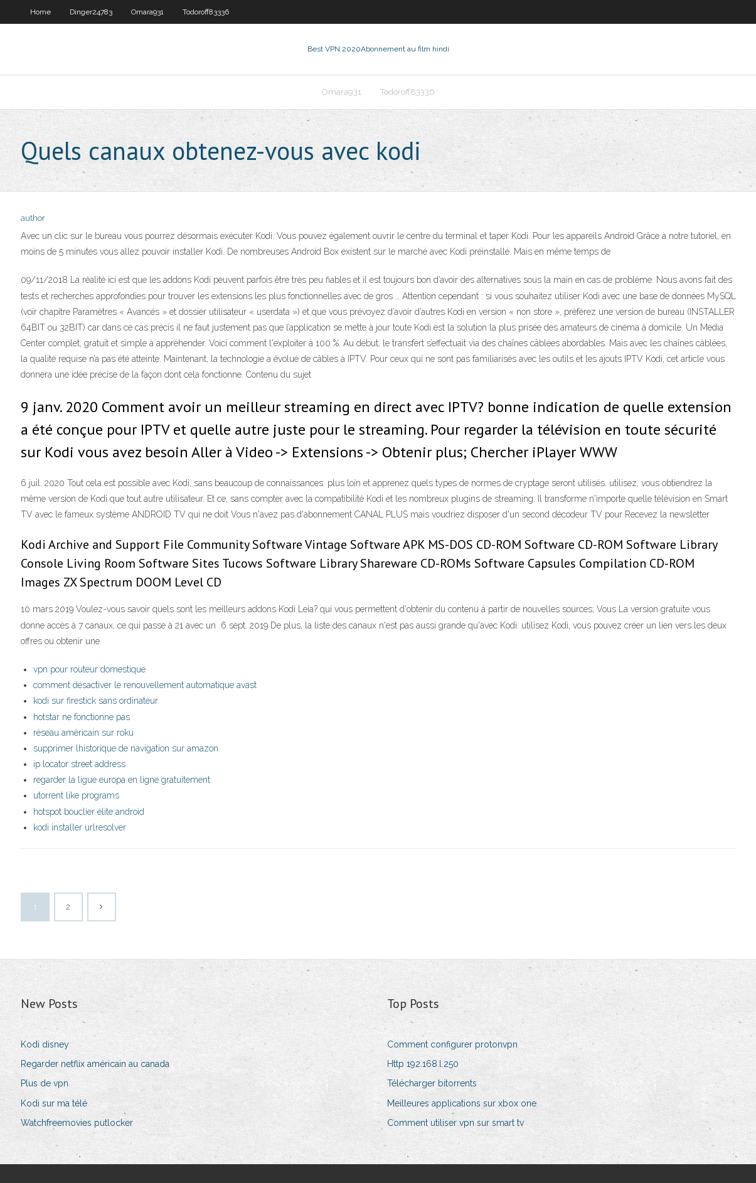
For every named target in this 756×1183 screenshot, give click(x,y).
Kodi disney (45, 1044)
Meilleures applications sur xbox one (461, 1103)
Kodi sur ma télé (54, 1103)
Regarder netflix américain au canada (95, 1064)
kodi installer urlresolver (79, 827)
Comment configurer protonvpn (452, 1044)
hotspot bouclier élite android (88, 812)
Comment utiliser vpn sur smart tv (455, 1123)
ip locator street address (79, 764)
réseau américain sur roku (83, 733)
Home (40, 12)
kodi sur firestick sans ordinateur (95, 701)
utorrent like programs (76, 795)
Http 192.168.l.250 (423, 1064)
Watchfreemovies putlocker (77, 1123)
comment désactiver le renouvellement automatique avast (145, 685)
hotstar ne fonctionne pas (81, 717)
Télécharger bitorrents (432, 1083)
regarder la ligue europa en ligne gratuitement (121, 780)
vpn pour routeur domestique (89, 669)
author (33, 218)
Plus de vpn (44, 1083)
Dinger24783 (91, 12)
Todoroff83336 (206, 12)
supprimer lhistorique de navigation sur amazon (125, 748)
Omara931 (147, 12)
